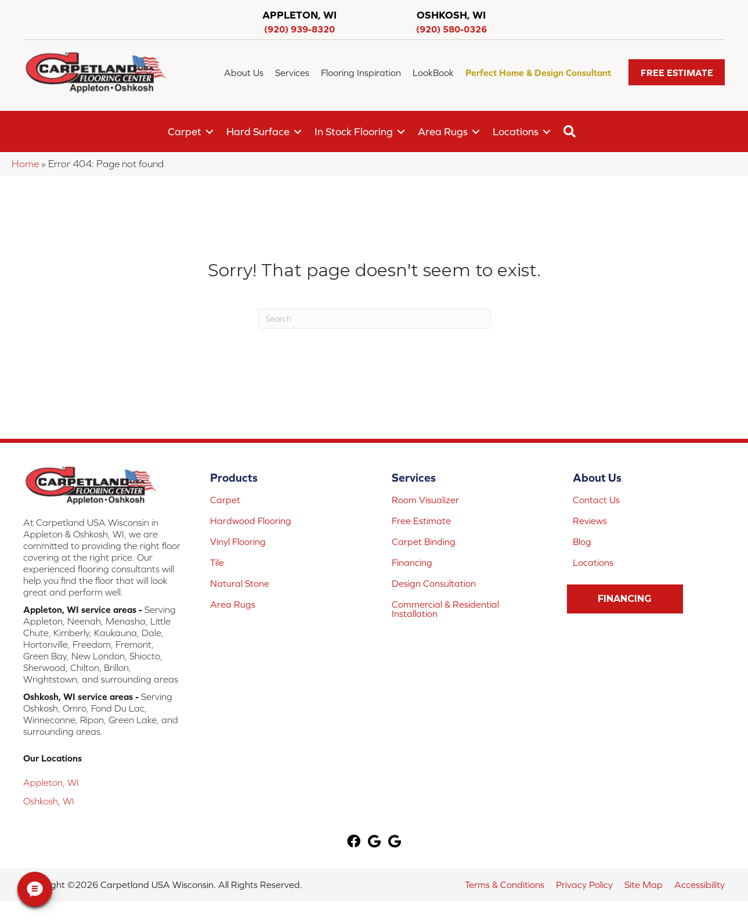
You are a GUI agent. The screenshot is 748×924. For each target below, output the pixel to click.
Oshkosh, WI (48, 801)
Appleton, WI (51, 782)
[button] (676, 72)
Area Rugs (443, 131)
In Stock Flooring (354, 131)
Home (25, 163)
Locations (516, 131)
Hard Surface (258, 131)
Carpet (184, 131)
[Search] (374, 319)
